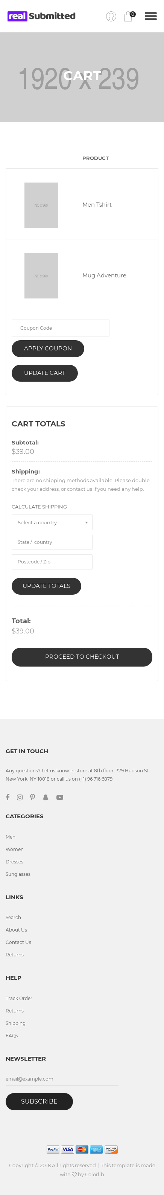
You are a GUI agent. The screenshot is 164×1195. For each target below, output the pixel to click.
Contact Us (18, 942)
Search (13, 917)
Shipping (16, 1023)
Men (10, 837)
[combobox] (52, 522)
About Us (16, 930)
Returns (15, 955)
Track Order (19, 998)
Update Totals (46, 585)
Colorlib (94, 1174)
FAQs (12, 1035)
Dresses (14, 862)
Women (15, 849)
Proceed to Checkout (82, 656)
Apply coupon (48, 348)
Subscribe (39, 1101)
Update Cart (44, 372)
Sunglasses (18, 874)
